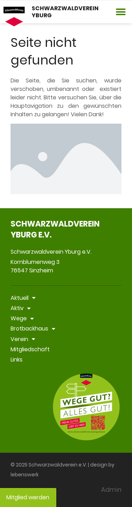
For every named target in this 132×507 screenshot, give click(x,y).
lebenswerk (25, 474)
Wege (22, 318)
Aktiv (21, 308)
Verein (23, 339)
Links (17, 359)
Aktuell (23, 298)
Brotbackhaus (33, 328)
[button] (120, 12)
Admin (111, 489)
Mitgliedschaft (30, 349)
